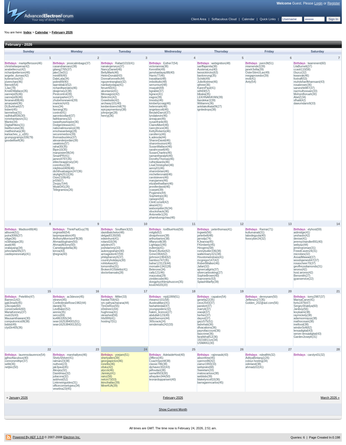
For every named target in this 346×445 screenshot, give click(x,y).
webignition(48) (220, 63)
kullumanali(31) (255, 232)
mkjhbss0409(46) (64, 168)
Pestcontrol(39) (62, 94)
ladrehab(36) (205, 324)
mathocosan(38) (304, 321)
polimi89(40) (60, 81)
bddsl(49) (11, 324)
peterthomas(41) (221, 229)
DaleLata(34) (61, 78)
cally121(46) (156, 272)
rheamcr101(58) (159, 299)
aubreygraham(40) (112, 251)
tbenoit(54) (11, 84)
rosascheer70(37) (304, 263)
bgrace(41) (156, 94)
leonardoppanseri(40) (162, 379)
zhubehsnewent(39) (65, 100)
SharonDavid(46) (159, 140)
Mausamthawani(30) (17, 318)
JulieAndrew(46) (207, 81)
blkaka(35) (204, 94)
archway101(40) (111, 103)
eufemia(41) (156, 247)
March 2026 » (330, 397)
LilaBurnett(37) (303, 66)
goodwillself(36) (14, 140)
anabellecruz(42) (15, 69)
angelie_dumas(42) (17, 75)
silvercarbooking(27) (210, 272)
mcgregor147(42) (208, 260)
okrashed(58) (109, 315)
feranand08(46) (14, 100)
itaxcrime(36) (205, 333)
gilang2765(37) (62, 69)
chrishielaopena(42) (17, 66)
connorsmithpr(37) (16, 361)
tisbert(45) (11, 109)
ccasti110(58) (302, 69)
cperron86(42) (206, 361)
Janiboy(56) (301, 309)
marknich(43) (61, 103)
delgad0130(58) (111, 235)
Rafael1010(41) (124, 63)
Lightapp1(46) (158, 244)
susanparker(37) (63, 97)
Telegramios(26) (63, 189)
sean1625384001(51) (66, 321)
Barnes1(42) (12, 299)
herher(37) (204, 315)
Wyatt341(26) (61, 186)
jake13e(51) (60, 72)
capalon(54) (218, 296)
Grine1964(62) (158, 254)
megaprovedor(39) (257, 75)
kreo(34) (58, 106)
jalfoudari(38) (157, 370)
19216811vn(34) (207, 339)
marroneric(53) (206, 278)
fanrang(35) (60, 109)
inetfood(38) (301, 324)
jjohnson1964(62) (160, 257)
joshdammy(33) (110, 247)
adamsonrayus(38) (305, 318)
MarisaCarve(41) (304, 299)
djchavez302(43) (159, 367)
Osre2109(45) (61, 177)
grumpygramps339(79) (19, 137)
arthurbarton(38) (159, 238)
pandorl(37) (204, 306)
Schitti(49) (203, 78)
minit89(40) (60, 75)
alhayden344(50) (159, 376)
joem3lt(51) (267, 63)
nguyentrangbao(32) (113, 81)
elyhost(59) (314, 229)
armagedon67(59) (112, 254)
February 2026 (62, 32)
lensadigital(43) (303, 330)
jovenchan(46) (13, 81)
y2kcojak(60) (13, 306)
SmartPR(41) (61, 155)
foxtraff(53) (300, 78)
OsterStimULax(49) (258, 72)
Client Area (198, 19)
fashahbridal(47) (159, 306)
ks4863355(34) (62, 318)
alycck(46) (107, 370)
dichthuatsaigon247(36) (67, 171)
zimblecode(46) (158, 278)
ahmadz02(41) (255, 367)
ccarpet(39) (156, 189)
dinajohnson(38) (159, 235)
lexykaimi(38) (302, 312)
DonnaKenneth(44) (113, 78)
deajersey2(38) (62, 91)
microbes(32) (302, 254)
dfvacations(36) (206, 327)
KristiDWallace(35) (16, 91)
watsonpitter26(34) (160, 208)
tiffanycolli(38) (158, 241)
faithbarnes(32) (62, 118)
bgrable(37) (156, 91)
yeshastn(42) (302, 235)
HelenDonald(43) (111, 75)
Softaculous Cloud (223, 19)
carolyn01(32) (316, 354)
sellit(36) (10, 364)
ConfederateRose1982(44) (69, 302)
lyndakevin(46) (158, 115)
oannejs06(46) (14, 97)
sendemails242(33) (161, 324)
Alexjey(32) (60, 370)
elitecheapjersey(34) (65, 162)
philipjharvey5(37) (112, 257)
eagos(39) (155, 97)
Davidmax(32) (61, 373)
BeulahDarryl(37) (159, 112)
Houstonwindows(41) (210, 257)
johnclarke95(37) (15, 251)
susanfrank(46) (158, 121)
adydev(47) (108, 244)
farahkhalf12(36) (207, 336)
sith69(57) (203, 91)
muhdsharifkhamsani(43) (309, 81)
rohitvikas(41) (109, 263)
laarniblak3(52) (62, 84)
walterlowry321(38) (209, 254)
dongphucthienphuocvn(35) (166, 281)
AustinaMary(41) (159, 302)
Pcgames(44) (157, 192)
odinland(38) (253, 364)
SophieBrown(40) (208, 275)
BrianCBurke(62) (159, 251)
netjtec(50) (11, 367)
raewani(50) (156, 199)
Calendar (248, 19)
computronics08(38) (17, 321)
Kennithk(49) (157, 69)
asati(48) (10, 244)
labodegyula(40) (256, 235)
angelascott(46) (159, 109)
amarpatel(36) (13, 103)
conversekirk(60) (15, 309)
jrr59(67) (58, 180)
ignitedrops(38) (206, 109)
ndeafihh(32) (267, 354)
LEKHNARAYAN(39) (210, 97)
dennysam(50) (269, 296)
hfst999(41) (108, 318)
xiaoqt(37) (203, 312)
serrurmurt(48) (158, 84)
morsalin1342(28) (160, 266)
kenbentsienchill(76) (113, 106)
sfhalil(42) (300, 100)
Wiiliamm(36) (205, 103)
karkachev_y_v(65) (16, 134)
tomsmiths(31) (110, 266)
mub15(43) (11, 315)
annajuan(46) (157, 118)
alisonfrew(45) (206, 357)
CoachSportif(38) (159, 361)
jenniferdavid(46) (159, 186)
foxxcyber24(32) (256, 238)
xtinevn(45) (60, 299)
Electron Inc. (71, 437)
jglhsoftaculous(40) (16, 357)
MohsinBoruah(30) (305, 94)
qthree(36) (203, 84)
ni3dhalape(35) (14, 241)
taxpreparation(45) (64, 235)
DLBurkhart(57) (14, 106)
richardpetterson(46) (17, 72)
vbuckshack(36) (159, 211)
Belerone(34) (157, 269)
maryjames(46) (158, 180)
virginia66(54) (61, 232)
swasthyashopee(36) (66, 121)
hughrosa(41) (109, 312)
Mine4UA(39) (109, 385)
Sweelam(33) (205, 370)
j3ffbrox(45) (156, 357)
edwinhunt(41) (110, 238)
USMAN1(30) (205, 343)
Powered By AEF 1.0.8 (28, 437)
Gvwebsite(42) (110, 100)
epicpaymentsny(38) (113, 109)
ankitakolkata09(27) (209, 106)
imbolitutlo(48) (158, 81)
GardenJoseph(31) (305, 336)
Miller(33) (121, 296)
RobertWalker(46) (208, 263)
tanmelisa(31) (13, 112)
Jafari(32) (203, 266)
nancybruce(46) (159, 128)
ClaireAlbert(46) (159, 125)
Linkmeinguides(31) (65, 382)
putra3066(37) (13, 235)
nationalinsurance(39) (66, 128)
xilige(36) (10, 238)
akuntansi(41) (109, 91)
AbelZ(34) (300, 97)
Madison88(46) (28, 229)
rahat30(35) (60, 146)
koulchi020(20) (158, 284)
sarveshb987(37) (304, 88)
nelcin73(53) (108, 379)
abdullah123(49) (159, 315)
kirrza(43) (59, 251)
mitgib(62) (155, 232)
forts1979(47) (302, 302)
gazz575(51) (205, 321)
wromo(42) (300, 269)
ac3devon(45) (75, 296)
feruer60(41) (108, 88)
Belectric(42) (109, 97)
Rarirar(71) (266, 229)
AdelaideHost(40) (174, 354)
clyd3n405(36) (13, 327)
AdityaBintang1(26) (257, 357)
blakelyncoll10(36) (208, 379)
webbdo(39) (204, 376)
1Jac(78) (10, 88)
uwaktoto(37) (61, 143)
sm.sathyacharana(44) (115, 302)
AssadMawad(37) (304, 257)
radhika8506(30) (15, 115)
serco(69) (59, 315)
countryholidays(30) (113, 260)
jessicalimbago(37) (78, 63)
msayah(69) (156, 88)
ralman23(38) (61, 361)
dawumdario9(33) (304, 103)
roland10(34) (109, 241)
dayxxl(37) (203, 318)
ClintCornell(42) (159, 202)
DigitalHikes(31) (15, 125)
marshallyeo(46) (77, 354)
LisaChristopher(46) (161, 165)
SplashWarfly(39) (208, 281)
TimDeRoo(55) (110, 306)
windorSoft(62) (303, 327)
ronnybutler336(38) (209, 251)
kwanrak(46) (301, 75)
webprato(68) (205, 367)
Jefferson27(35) (255, 299)
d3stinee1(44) (109, 309)
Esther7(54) (170, 63)
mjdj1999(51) (171, 296)
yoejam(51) (122, 354)
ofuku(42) (107, 367)
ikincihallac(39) (110, 382)
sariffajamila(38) (207, 66)
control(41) (59, 112)
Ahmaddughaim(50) (65, 241)
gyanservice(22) (303, 278)
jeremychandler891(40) (308, 241)
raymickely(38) (303, 315)
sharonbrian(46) (159, 171)
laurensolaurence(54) (32, 354)
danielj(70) (59, 306)
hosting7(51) (109, 321)
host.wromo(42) (303, 272)
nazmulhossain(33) (305, 91)
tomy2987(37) (316, 296)
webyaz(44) (301, 244)
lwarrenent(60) (317, 63)
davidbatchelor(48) (112, 232)
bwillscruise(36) (14, 128)
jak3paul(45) (60, 367)
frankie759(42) (110, 299)
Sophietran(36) (158, 196)
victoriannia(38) (158, 66)
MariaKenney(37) (15, 312)
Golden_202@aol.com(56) (262, 302)
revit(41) (251, 78)
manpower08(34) (63, 152)
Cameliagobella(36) (65, 247)
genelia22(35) (205, 299)
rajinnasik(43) (219, 354)
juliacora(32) (60, 376)
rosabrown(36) (303, 84)
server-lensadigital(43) (307, 333)
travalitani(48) (157, 78)
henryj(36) (107, 115)
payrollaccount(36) (208, 330)
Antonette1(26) (158, 214)
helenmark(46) (158, 106)
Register (333, 3)
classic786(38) (158, 364)
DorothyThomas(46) (161, 158)
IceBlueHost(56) (173, 229)
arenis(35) (59, 312)
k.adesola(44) (157, 137)
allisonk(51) (12, 232)
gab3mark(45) (13, 302)
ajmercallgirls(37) (208, 269)
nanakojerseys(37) (112, 66)
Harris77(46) (157, 75)
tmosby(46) (156, 100)
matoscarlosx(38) (208, 373)
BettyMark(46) (110, 72)
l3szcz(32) (300, 72)
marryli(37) (204, 309)
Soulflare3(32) (124, 229)
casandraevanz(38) (65, 66)
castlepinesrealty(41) (18, 254)
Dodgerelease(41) (64, 125)
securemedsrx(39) (64, 134)
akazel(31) (155, 205)
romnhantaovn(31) (16, 118)
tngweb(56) (204, 232)
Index (28, 32)
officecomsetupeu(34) (66, 385)
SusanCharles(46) (160, 152)
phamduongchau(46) (162, 217)
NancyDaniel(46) (111, 69)
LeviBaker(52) (61, 309)
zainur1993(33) (206, 364)
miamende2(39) (255, 66)
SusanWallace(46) (160, 146)
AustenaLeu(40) (207, 69)
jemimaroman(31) (304, 247)
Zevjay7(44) (60, 183)
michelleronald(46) (160, 174)
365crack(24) (157, 321)
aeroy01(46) (156, 168)
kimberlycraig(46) (160, 103)
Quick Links (268, 19)
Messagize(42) (110, 94)
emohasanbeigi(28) (65, 131)
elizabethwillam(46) (161, 183)
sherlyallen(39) (110, 357)
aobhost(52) (60, 379)
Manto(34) (11, 121)
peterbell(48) (205, 235)
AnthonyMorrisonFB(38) (68, 238)
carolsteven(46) (159, 177)
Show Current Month (173, 409)
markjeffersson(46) (30, 63)
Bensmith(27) (302, 275)
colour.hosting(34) (257, 361)
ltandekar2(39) (206, 100)
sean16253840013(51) (67, 324)
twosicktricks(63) (207, 72)
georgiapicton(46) (112, 361)
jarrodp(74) (204, 238)
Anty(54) (251, 81)
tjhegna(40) (60, 254)
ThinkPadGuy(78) (78, 229)
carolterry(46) (157, 134)
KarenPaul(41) (206, 88)
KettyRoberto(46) (159, 131)
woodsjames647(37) (306, 260)
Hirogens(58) (205, 247)
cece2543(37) (205, 302)
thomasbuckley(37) (65, 137)
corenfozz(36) (61, 165)
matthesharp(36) (15, 131)
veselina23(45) (62, 388)
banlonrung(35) (206, 75)
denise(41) (300, 238)
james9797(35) (62, 158)
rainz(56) (106, 376)
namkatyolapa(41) (112, 84)
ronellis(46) (108, 364)
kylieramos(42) (14, 78)
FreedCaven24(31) (305, 251)
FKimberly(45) (206, 244)
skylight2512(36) (63, 174)
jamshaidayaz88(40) (161, 72)
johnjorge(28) (109, 112)
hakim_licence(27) (160, 312)
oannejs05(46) (14, 94)
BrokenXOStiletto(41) (114, 269)
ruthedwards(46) (159, 162)
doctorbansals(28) (112, 272)
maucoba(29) (157, 275)
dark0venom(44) (159, 318)
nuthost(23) (60, 364)
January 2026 (18, 397)
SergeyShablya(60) (306, 306)
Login (318, 3)
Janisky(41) (108, 373)
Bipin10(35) (60, 149)
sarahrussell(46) (159, 149)
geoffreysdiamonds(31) (308, 266)
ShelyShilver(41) (63, 357)
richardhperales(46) (65, 88)
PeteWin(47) (26, 296)
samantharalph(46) (161, 155)
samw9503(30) (158, 373)
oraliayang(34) (14, 247)
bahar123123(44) (160, 263)
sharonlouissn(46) (160, 143)
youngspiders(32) (160, 309)
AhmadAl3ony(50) (64, 244)
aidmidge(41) (302, 232)
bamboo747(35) (159, 260)
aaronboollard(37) (64, 115)
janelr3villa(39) (255, 69)
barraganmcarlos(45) (210, 382)
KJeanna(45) (205, 241)
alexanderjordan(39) (65, 140)
